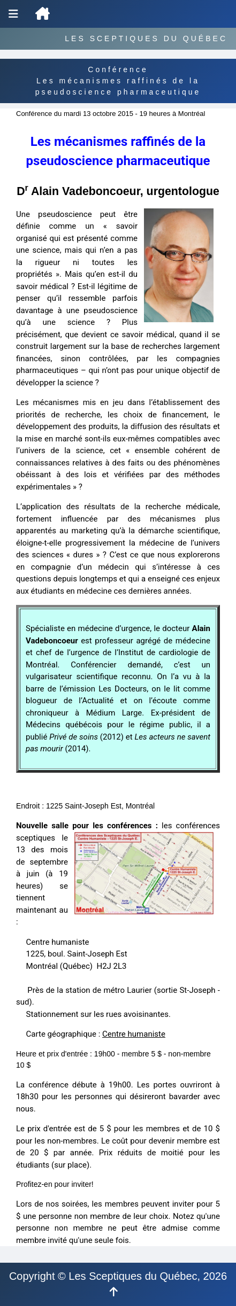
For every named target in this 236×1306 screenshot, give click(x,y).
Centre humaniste (133, 1034)
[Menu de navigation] (13, 14)
